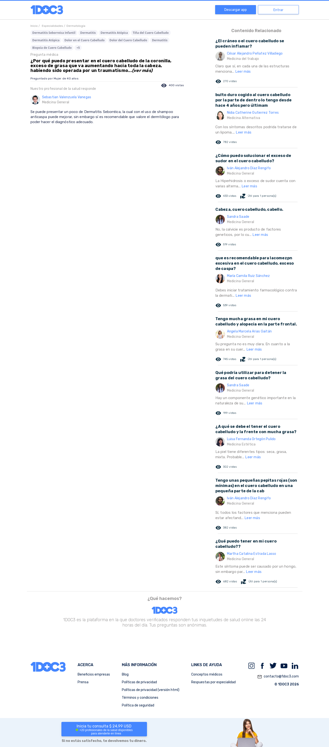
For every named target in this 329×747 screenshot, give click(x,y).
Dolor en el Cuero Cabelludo (84, 40)
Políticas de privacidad (139, 682)
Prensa (83, 682)
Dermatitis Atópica (114, 33)
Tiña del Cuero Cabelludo (151, 33)
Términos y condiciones (140, 698)
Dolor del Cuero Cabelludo (128, 40)
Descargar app (235, 10)
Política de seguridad (138, 705)
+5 (78, 48)
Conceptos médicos (206, 674)
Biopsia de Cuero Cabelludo (52, 48)
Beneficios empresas (94, 674)
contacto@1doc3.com (278, 676)
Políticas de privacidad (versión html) (150, 690)
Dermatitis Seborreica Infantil (53, 33)
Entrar (278, 10)
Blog (125, 674)
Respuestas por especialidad (213, 682)
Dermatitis (88, 33)
